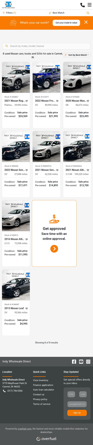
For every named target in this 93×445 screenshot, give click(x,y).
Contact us (38, 394)
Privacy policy (40, 399)
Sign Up (77, 412)
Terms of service (41, 404)
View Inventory (40, 380)
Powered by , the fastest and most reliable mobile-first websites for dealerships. (46, 433)
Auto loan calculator (43, 389)
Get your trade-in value (66, 22)
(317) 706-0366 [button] (12, 391)
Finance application (43, 385)
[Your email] (77, 404)
